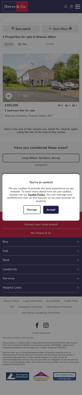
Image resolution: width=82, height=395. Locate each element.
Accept (51, 210)
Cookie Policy (36, 195)
